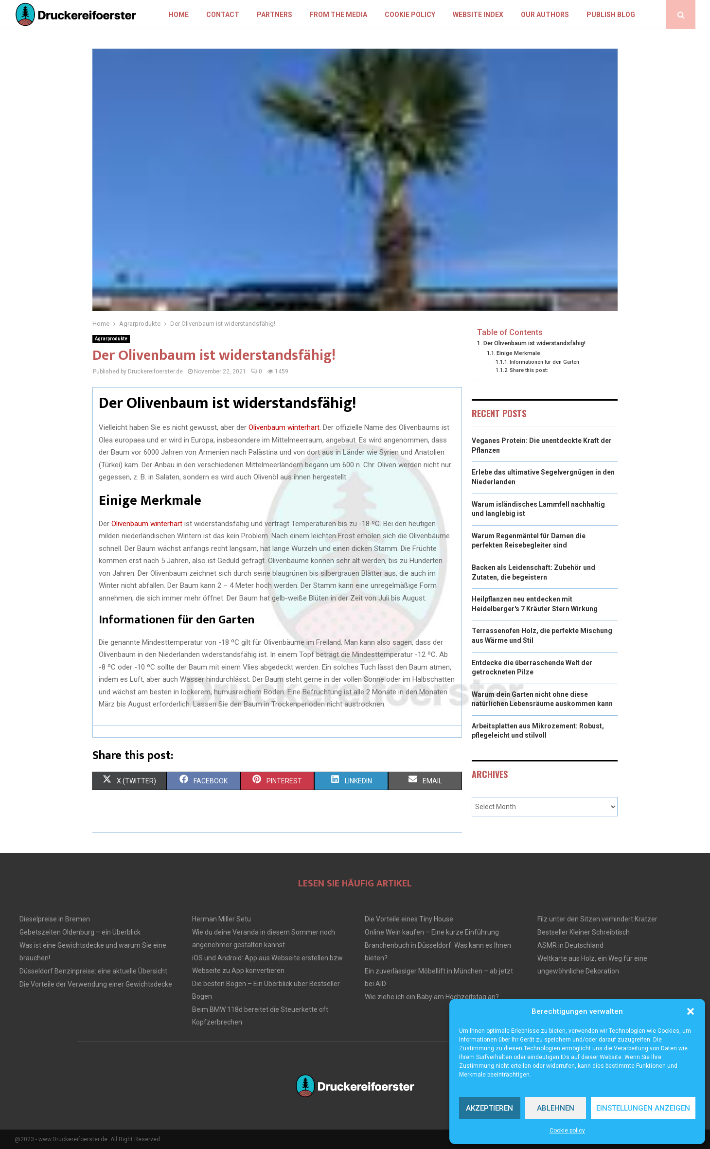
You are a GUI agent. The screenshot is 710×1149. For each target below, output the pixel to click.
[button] (690, 1011)
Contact (222, 14)
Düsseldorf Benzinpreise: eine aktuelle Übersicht (93, 971)
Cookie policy (567, 1130)
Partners (274, 14)
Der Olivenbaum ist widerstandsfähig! (534, 343)
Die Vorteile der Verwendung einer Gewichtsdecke (95, 984)
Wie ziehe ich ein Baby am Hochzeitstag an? (432, 997)
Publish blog (610, 14)
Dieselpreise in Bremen (54, 919)
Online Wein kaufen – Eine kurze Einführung (432, 932)
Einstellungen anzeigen (643, 1108)
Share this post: (529, 370)
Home (179, 14)
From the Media (338, 14)
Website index (478, 14)
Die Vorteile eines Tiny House (409, 919)
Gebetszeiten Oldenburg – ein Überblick (80, 932)
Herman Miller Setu (221, 919)
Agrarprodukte (111, 338)
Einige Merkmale (518, 353)
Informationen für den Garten (544, 362)
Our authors (545, 14)
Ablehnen (555, 1108)
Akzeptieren (489, 1108)
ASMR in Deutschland (570, 945)
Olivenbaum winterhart (284, 427)
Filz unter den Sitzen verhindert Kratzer (597, 919)
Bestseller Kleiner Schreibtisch (583, 932)
